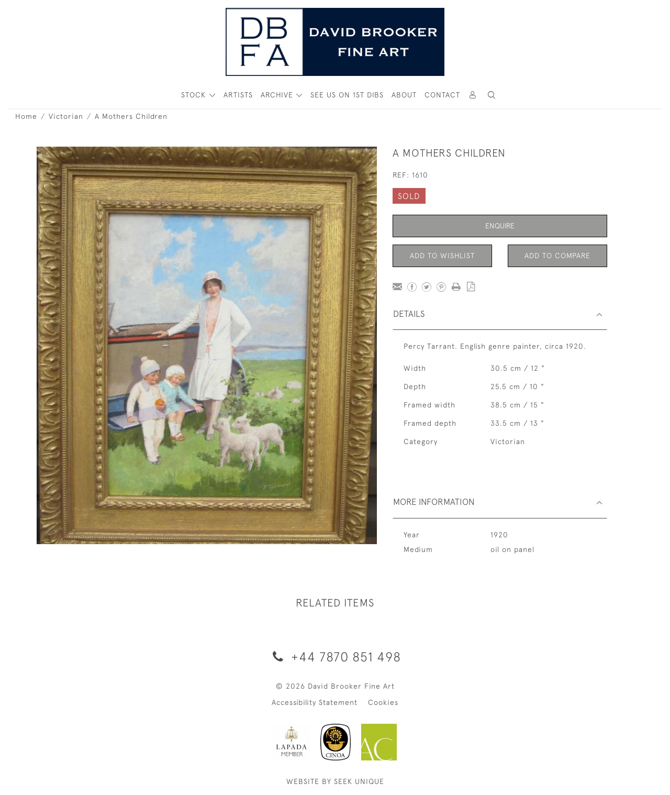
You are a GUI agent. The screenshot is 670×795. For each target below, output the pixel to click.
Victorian (66, 116)
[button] (491, 95)
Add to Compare (557, 255)
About (404, 95)
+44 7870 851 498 (335, 656)
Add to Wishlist (442, 255)
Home (26, 116)
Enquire (500, 226)
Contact (442, 95)
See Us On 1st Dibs (347, 95)
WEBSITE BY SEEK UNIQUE (335, 781)
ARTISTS (238, 95)
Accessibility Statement (315, 702)
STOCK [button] (194, 95)
